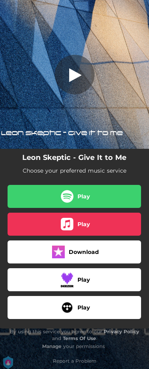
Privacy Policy (121, 331)
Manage (52, 346)
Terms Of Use (79, 338)
